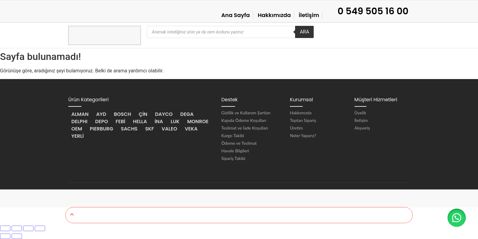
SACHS (129, 128)
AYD (101, 114)
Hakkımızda (274, 15)
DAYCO (164, 114)
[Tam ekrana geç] (17, 228)
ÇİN (143, 114)
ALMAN (79, 114)
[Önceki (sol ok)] (5, 236)
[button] (457, 218)
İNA (159, 121)
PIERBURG (101, 128)
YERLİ (77, 136)
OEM (76, 128)
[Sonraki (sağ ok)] (17, 236)
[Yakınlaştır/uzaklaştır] (5, 228)
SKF (149, 128)
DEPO (101, 121)
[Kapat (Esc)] (40, 228)
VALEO (169, 128)
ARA (304, 32)
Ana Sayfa (235, 15)
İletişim (309, 15)
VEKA (191, 128)
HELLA (140, 121)
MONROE (198, 121)
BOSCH (122, 114)
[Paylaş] (28, 228)
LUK (175, 121)
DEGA (187, 114)
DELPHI (79, 121)
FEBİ (120, 121)
